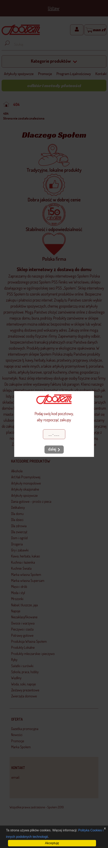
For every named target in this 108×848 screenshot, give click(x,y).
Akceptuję (52, 843)
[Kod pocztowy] (54, 434)
